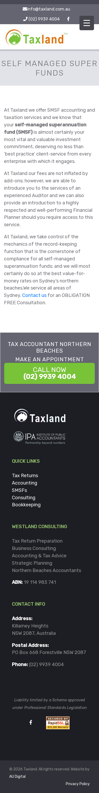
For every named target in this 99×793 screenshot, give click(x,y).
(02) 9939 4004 (44, 19)
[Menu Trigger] (86, 23)
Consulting (23, 498)
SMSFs (19, 490)
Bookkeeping (26, 505)
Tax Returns (25, 475)
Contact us (34, 295)
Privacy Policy (78, 784)
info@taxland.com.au (48, 9)
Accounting (24, 483)
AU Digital (17, 776)
